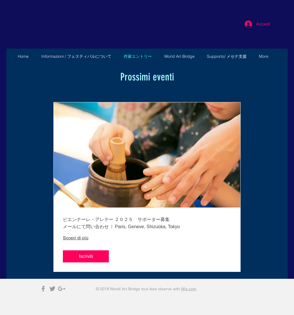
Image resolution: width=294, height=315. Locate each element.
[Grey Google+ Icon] (61, 289)
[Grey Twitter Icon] (52, 289)
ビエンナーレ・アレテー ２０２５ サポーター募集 (116, 219)
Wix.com (188, 289)
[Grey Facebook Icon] (43, 289)
